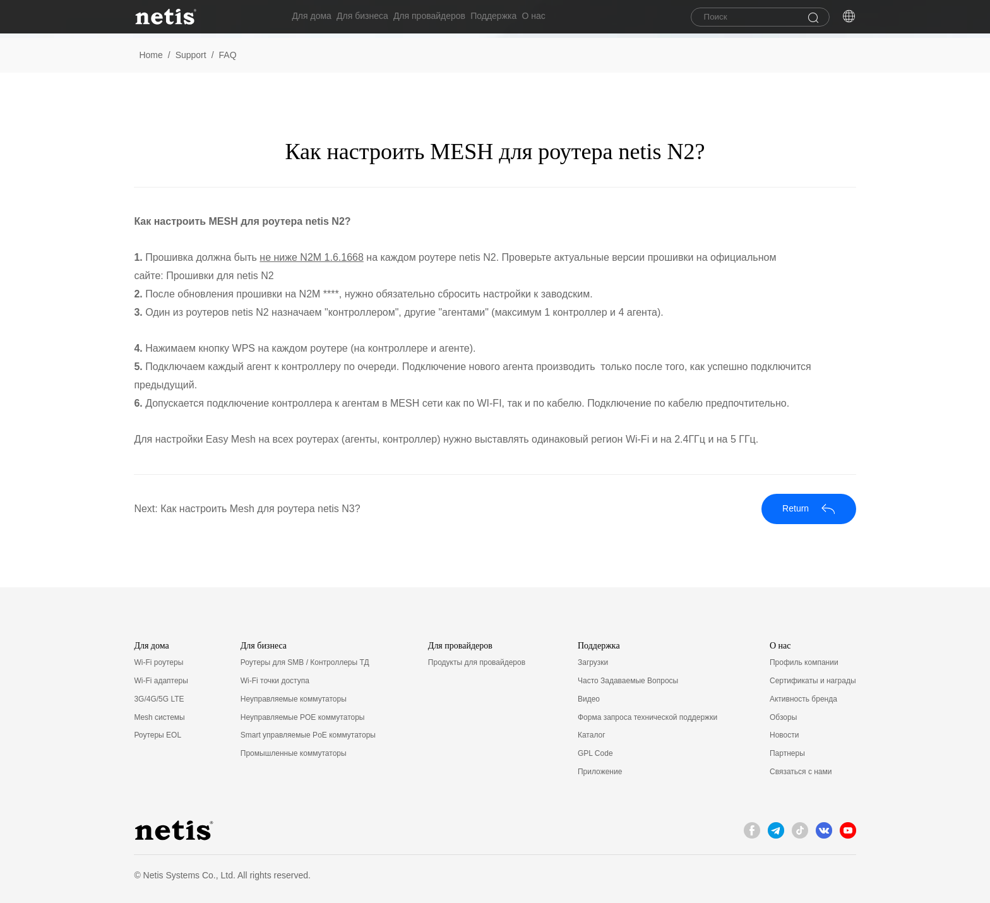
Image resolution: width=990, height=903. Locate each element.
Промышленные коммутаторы (294, 753)
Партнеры (787, 753)
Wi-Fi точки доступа (275, 680)
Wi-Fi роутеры (158, 662)
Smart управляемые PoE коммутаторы (308, 735)
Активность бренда (803, 699)
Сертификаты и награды (813, 680)
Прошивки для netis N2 (219, 275)
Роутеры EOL (157, 735)
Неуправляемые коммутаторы (294, 699)
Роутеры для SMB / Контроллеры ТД (305, 662)
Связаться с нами (801, 771)
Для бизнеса (370, 18)
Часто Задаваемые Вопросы (628, 680)
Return (808, 508)
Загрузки (593, 662)
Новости (784, 735)
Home (150, 55)
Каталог (591, 735)
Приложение (600, 771)
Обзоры (783, 717)
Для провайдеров (444, 18)
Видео (589, 699)
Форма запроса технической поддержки (647, 717)
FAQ (228, 55)
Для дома (311, 18)
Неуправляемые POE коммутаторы (303, 717)
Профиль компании (804, 662)
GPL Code (595, 753)
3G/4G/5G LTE (159, 699)
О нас (563, 18)
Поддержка (516, 18)
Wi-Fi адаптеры (161, 680)
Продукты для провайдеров (476, 662)
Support (191, 55)
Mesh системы (159, 717)
